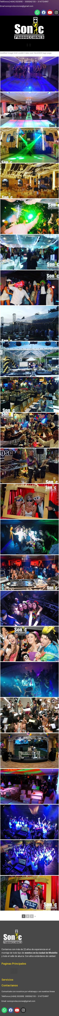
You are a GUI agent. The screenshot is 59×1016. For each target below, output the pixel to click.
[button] (29, 45)
